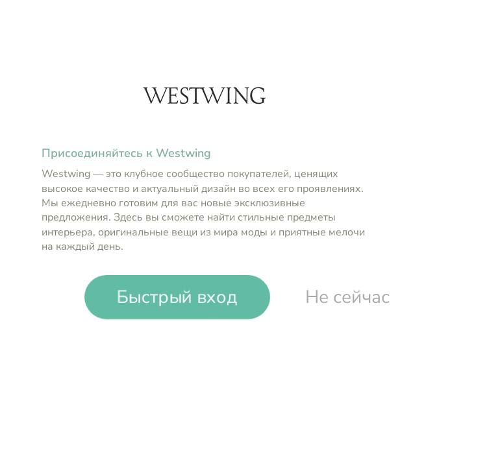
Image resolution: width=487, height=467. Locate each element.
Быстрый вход (177, 296)
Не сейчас (347, 297)
